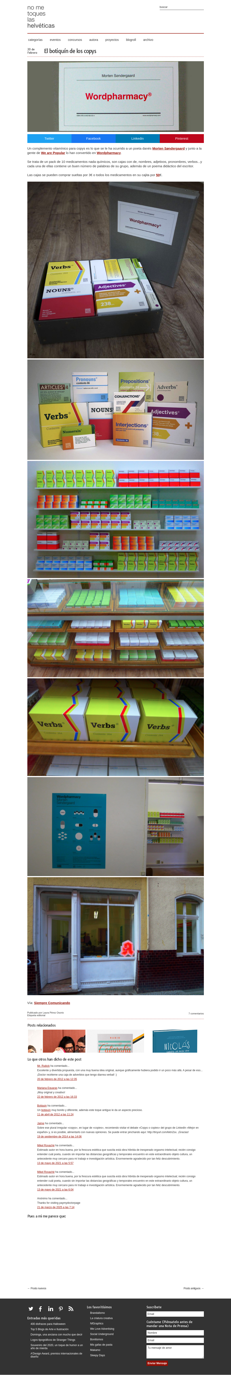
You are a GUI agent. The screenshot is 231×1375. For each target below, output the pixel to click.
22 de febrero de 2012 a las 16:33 (57, 1096)
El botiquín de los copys (70, 51)
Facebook (93, 138)
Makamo (95, 1350)
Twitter (49, 138)
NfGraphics (96, 1323)
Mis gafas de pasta (101, 1344)
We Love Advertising (102, 1328)
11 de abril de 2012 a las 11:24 (55, 1114)
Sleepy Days (97, 1355)
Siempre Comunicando (52, 1003)
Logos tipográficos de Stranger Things (53, 1339)
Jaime (40, 1123)
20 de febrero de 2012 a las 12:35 (57, 1079)
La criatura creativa (101, 1318)
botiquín (46, 1110)
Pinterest (181, 138)
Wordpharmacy (109, 153)
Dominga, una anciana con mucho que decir (57, 1334)
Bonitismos (96, 1339)
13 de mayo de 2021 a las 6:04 (55, 1189)
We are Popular (53, 153)
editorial (41, 1015)
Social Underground (102, 1334)
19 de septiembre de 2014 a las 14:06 (59, 1136)
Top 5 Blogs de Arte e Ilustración (50, 1329)
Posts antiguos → (194, 1288)
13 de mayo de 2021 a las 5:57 (55, 1163)
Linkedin (137, 138)
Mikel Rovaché (46, 1145)
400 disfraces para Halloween (48, 1324)
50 (158, 175)
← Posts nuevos (36, 1288)
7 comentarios (196, 1013)
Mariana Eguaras (47, 1088)
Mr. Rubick (43, 1065)
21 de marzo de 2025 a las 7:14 (56, 1207)
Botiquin (42, 1105)
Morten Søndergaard (168, 148)
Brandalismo (97, 1312)
